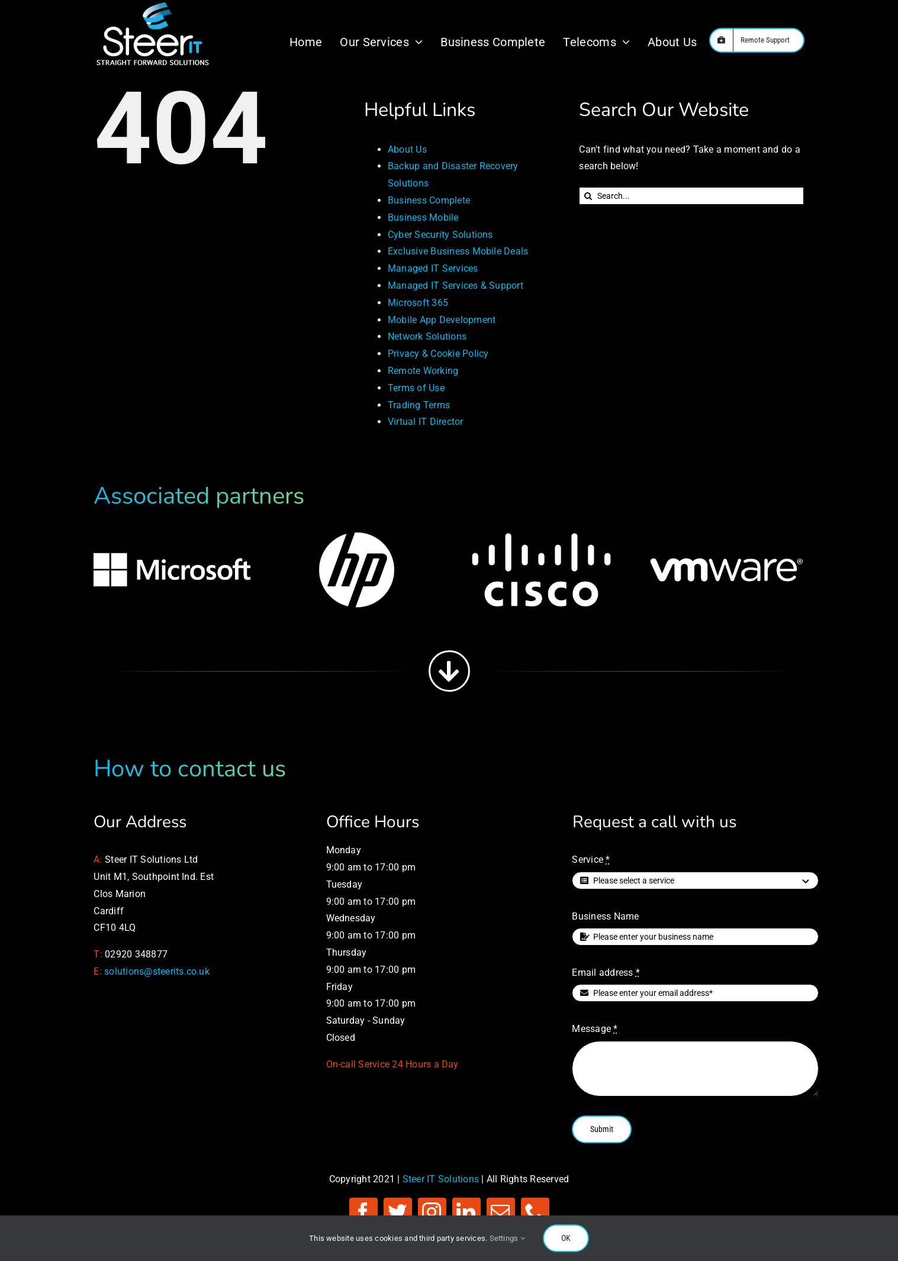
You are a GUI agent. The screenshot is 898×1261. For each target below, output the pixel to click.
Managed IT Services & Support (455, 285)
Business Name (605, 916)
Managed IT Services (433, 268)
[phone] (535, 1212)
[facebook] (363, 1212)
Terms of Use (416, 388)
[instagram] (432, 1212)
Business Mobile (423, 217)
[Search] (588, 196)
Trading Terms (419, 405)
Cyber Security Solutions (440, 234)
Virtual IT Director (426, 421)
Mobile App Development (441, 319)
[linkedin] (466, 1212)
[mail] (501, 1212)
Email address (606, 972)
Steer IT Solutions (441, 1179)
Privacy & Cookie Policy (438, 353)
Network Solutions (427, 336)
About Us (407, 149)
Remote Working (423, 370)
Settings (507, 1238)
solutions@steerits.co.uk (157, 971)
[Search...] (691, 196)
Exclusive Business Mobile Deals (458, 251)
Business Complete (429, 200)
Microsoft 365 (418, 302)
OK (566, 1238)
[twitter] (398, 1212)
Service (591, 859)
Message (594, 1028)
